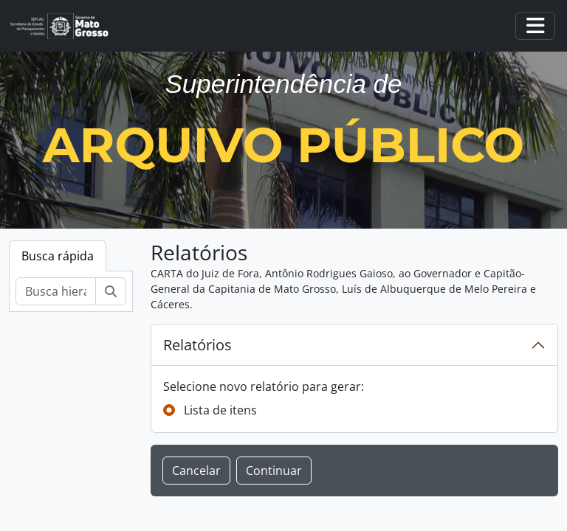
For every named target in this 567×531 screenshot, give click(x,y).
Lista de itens (220, 410)
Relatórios (197, 345)
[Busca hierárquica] (56, 291)
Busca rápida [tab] (57, 256)
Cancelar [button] (196, 470)
